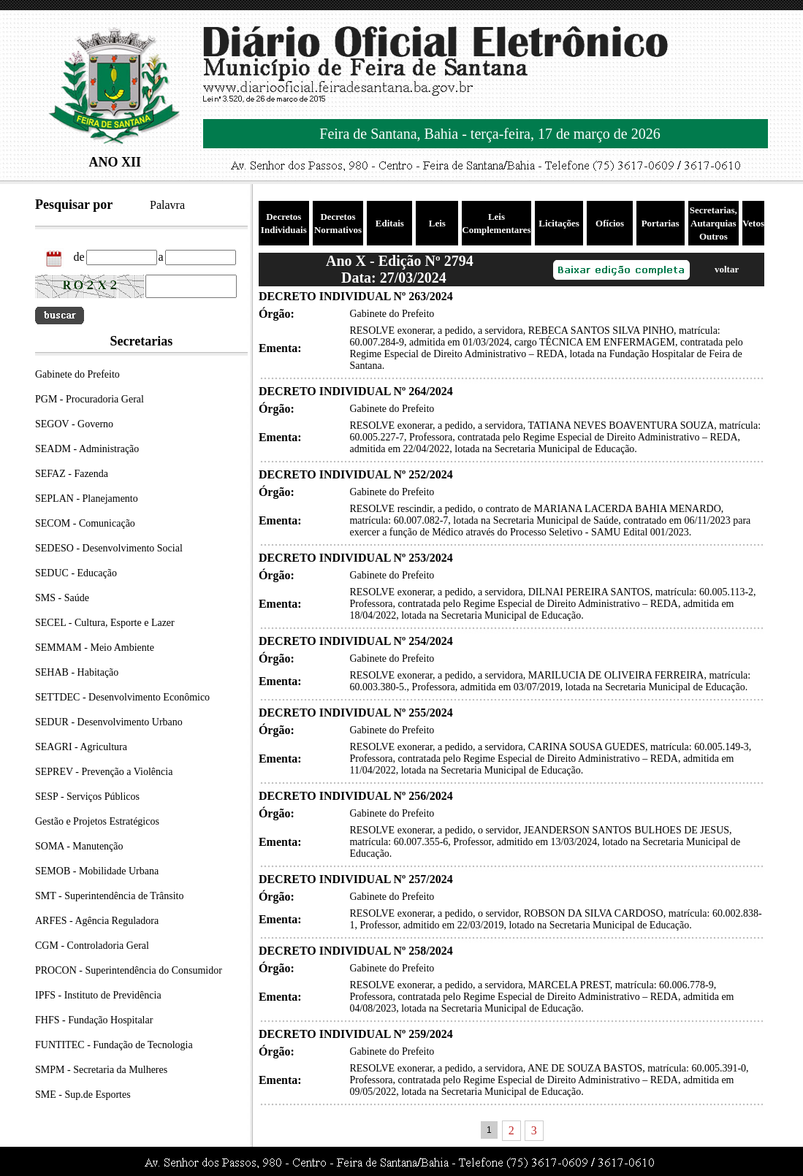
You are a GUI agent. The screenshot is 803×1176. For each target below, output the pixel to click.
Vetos (753, 223)
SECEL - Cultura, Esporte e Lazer (105, 622)
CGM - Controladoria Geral (92, 945)
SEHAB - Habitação (76, 672)
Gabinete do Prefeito (77, 374)
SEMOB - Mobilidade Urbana (97, 871)
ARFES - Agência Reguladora (97, 920)
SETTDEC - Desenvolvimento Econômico (122, 697)
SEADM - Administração (87, 448)
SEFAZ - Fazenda (71, 473)
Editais (390, 223)
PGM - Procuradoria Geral (89, 399)
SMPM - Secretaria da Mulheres (101, 1069)
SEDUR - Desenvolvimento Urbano (109, 722)
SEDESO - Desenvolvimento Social (109, 548)
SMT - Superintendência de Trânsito (109, 895)
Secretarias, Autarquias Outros (713, 223)
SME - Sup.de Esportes (83, 1094)
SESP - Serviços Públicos (87, 796)
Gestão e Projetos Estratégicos (97, 821)
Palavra (167, 205)
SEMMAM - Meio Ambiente (94, 647)
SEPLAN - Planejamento (86, 498)
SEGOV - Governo (74, 424)
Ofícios (609, 223)
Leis (437, 223)
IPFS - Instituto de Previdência (98, 995)
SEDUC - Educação (76, 573)
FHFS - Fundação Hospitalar (94, 1020)
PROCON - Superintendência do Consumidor (128, 970)
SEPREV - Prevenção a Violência (103, 771)
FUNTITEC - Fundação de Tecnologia (114, 1044)
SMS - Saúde (62, 597)
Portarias (661, 223)
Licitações (558, 223)
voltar (727, 269)
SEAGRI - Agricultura (81, 746)
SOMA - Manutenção (79, 846)
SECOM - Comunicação (85, 523)
